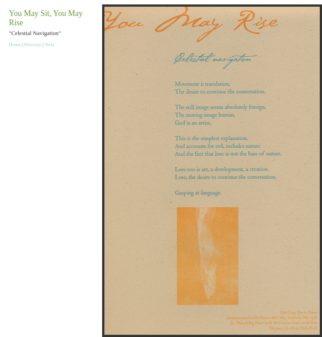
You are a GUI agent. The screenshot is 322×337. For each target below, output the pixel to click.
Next (49, 44)
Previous (33, 44)
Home (15, 44)
